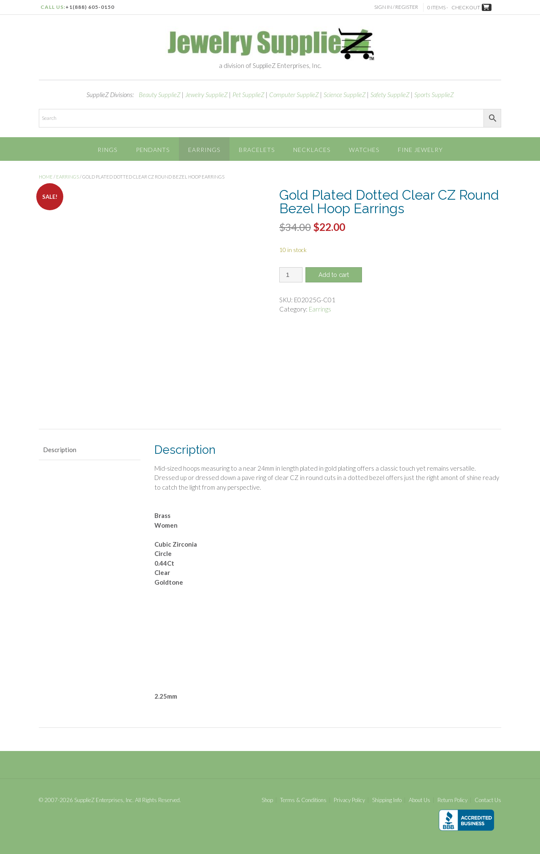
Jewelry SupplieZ (206, 94)
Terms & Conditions (303, 800)
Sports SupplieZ (434, 94)
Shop (267, 800)
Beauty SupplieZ (160, 94)
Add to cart (334, 274)
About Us (419, 800)
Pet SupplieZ (248, 94)
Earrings (204, 149)
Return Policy (452, 800)
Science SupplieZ (345, 94)
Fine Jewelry (420, 149)
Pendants (153, 149)
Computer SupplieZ (294, 94)
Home (46, 176)
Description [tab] (59, 449)
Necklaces (311, 149)
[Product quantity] (290, 274)
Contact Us (488, 800)
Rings (107, 149)
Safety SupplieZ (390, 94)
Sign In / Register (398, 7)
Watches (364, 149)
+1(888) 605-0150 (89, 7)
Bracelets (257, 149)
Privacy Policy (349, 800)
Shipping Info (387, 800)
